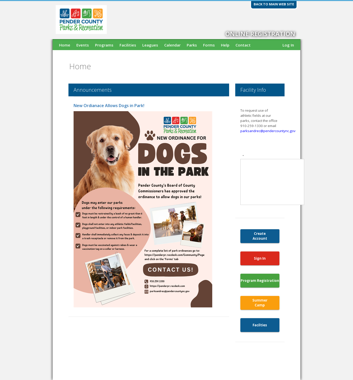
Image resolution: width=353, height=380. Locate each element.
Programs (104, 45)
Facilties (260, 325)
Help (225, 45)
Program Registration (260, 280)
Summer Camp (259, 302)
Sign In (260, 258)
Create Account (260, 236)
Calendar (172, 45)
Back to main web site (274, 4)
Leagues (150, 45)
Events (82, 45)
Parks (192, 45)
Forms (209, 45)
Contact (243, 45)
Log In (288, 45)
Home (64, 45)
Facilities (128, 45)
